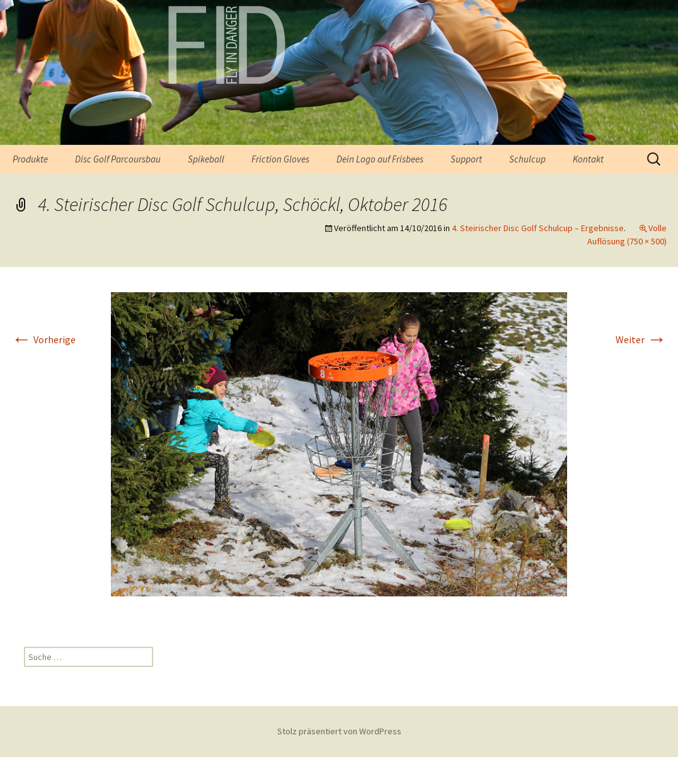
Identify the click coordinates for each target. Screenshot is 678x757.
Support (466, 159)
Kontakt (588, 159)
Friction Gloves (280, 159)
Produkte (30, 159)
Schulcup (527, 159)
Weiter (641, 339)
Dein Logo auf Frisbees (379, 159)
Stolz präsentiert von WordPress (339, 731)
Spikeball (206, 159)
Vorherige (43, 339)
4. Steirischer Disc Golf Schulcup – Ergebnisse (538, 228)
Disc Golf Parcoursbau (118, 159)
